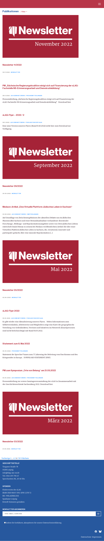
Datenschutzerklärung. (52, 523)
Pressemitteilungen (34, 95)
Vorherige (6, 458)
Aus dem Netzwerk (18, 95)
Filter (23, 12)
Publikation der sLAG (34, 122)
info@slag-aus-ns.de (11, 473)
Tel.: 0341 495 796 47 (11, 476)
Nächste (25, 458)
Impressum (96, 537)
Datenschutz (86, 537)
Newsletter (15, 72)
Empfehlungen (32, 214)
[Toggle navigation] (99, 4)
